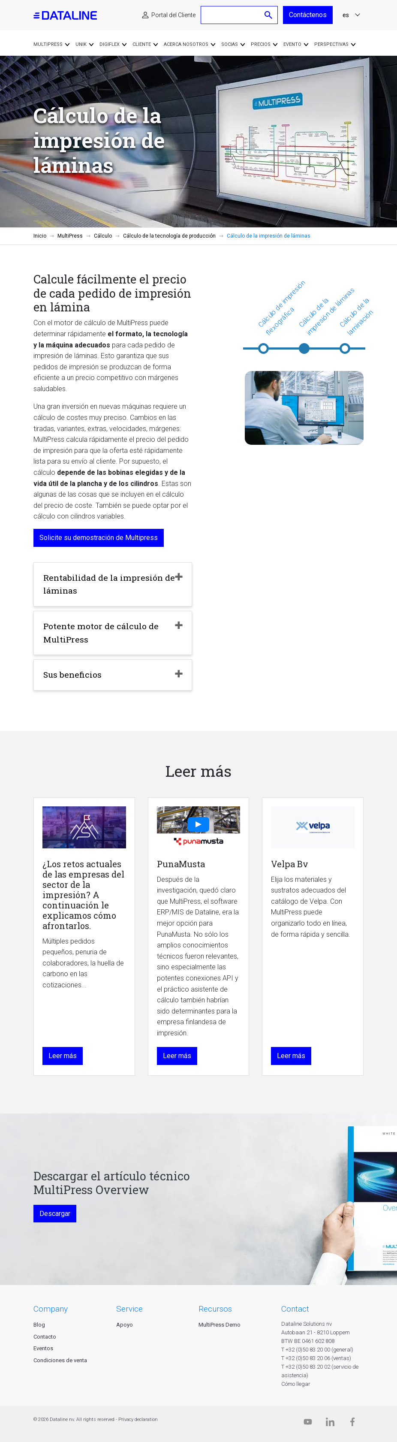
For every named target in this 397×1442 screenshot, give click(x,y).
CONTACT (295, 1309)
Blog (39, 1324)
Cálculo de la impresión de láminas (326, 311)
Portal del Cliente (173, 15)
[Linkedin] (330, 1423)
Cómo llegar (295, 1384)
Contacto (44, 1336)
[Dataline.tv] (308, 1423)
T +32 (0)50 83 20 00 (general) (317, 1349)
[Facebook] (352, 1423)
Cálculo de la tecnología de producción (169, 236)
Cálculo (103, 236)
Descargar (54, 1214)
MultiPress (70, 236)
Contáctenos (308, 15)
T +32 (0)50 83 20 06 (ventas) (316, 1358)
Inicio (39, 236)
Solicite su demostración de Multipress (98, 538)
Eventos (43, 1348)
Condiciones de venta (60, 1360)
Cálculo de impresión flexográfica (281, 308)
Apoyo (124, 1324)
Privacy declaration (138, 1419)
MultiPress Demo (219, 1324)
